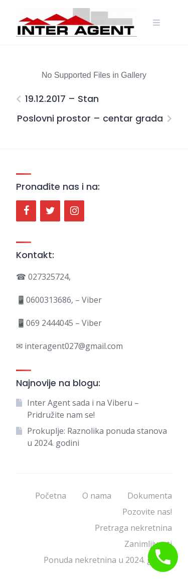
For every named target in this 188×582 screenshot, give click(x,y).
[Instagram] (74, 210)
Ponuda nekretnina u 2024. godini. (108, 559)
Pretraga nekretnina (133, 527)
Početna (50, 495)
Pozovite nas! (147, 511)
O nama (96, 495)
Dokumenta (149, 495)
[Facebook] (26, 210)
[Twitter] (50, 210)
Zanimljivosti (148, 543)
